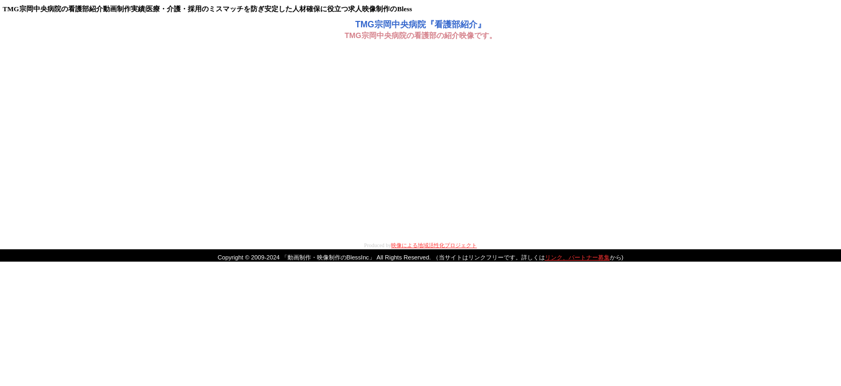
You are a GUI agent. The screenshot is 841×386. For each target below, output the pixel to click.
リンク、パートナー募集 (577, 257)
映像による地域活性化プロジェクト (434, 245)
